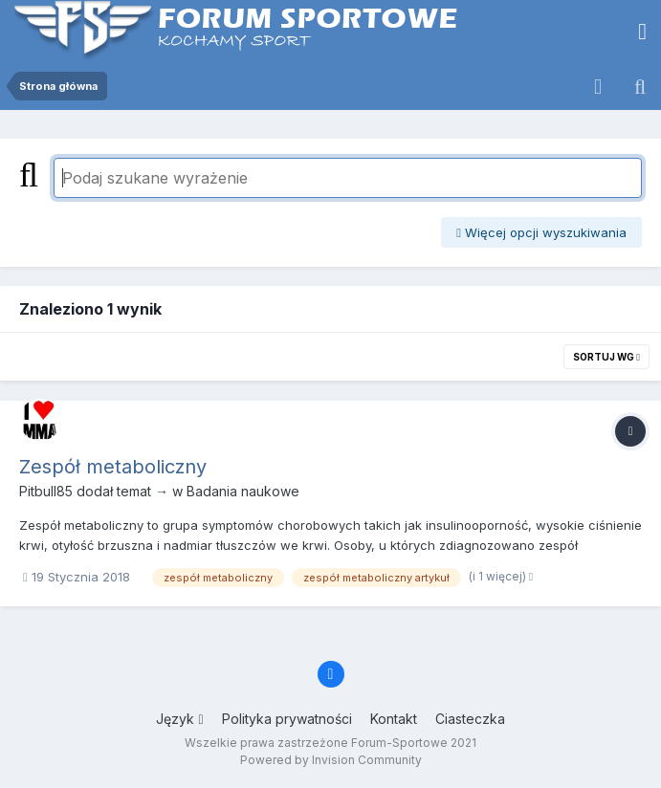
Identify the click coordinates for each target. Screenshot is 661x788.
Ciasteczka (470, 719)
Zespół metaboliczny (113, 466)
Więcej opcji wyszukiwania (541, 232)
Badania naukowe (243, 491)
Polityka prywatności (287, 719)
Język (179, 719)
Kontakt (393, 719)
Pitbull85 (46, 491)
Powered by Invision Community (331, 760)
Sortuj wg (606, 356)
